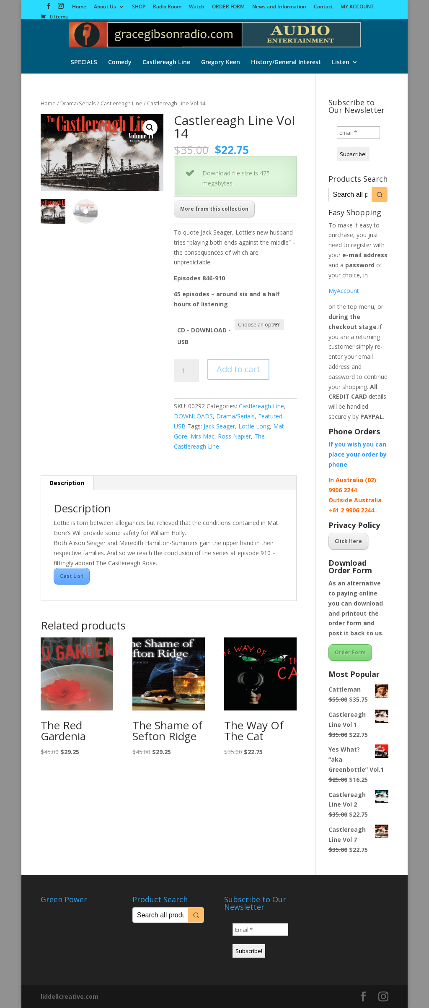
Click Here (348, 541)
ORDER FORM (228, 7)
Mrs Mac (202, 436)
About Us (105, 7)
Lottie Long (254, 426)
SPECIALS (84, 62)
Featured (270, 416)
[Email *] (358, 132)
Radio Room (167, 7)
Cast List (71, 576)
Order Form (350, 652)
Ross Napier (234, 436)
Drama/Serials (78, 103)
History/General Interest (286, 62)
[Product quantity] (186, 370)
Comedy (120, 62)
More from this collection (214, 208)
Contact (323, 7)
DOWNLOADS (193, 416)
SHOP (138, 7)
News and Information (279, 7)
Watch (196, 7)
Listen (340, 62)
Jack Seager (219, 426)
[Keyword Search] (350, 194)
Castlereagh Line (166, 62)
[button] (150, 127)
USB (180, 426)
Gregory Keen (220, 62)
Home (79, 7)
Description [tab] (66, 483)
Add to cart (238, 369)
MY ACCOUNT (357, 7)
